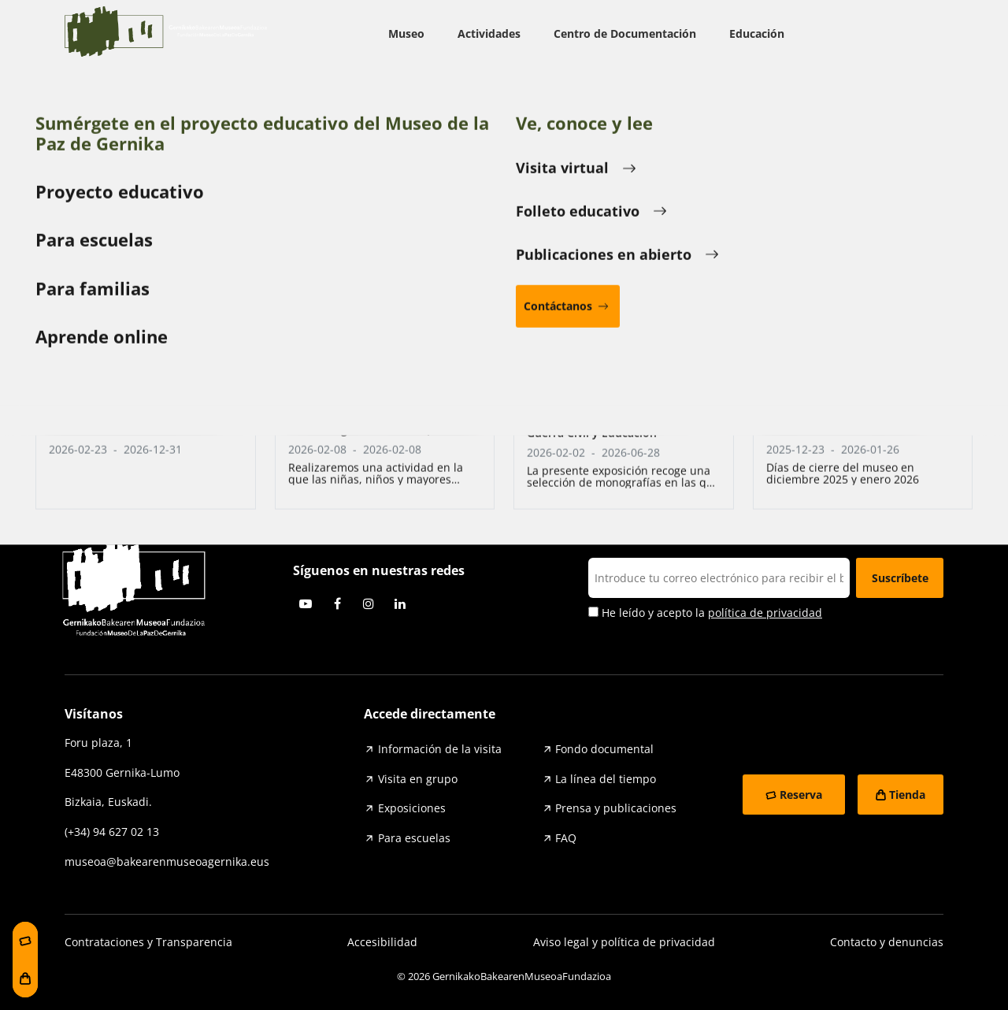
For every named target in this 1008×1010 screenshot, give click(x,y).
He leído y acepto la (705, 613)
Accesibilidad (382, 941)
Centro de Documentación (625, 33)
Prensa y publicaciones (615, 807)
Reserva (801, 794)
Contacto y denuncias (886, 941)
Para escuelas (414, 837)
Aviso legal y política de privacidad (624, 941)
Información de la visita (440, 748)
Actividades (489, 33)
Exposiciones (412, 807)
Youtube (305, 603)
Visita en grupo (418, 778)
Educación (756, 33)
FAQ (565, 837)
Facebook (337, 603)
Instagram (368, 603)
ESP (916, 34)
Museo (406, 33)
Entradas (162, 410)
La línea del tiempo (605, 778)
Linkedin (400, 603)
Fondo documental (604, 748)
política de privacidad (765, 612)
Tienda (907, 794)
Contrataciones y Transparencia (148, 941)
